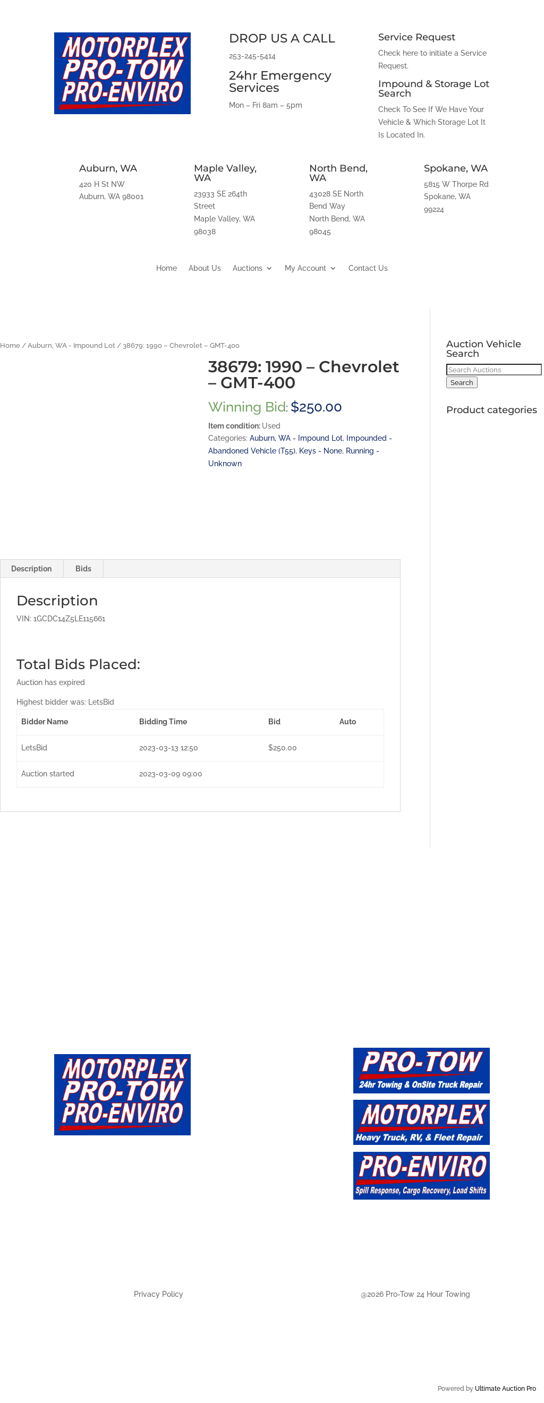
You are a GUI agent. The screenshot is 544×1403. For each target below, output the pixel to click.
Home (166, 268)
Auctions (247, 268)
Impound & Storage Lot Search (433, 88)
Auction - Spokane (248, 1257)
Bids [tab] (83, 568)
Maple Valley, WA (225, 173)
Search (461, 382)
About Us (205, 268)
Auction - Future (243, 1171)
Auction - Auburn (245, 1193)
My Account (305, 268)
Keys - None (320, 451)
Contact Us (368, 268)
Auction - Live (237, 1150)
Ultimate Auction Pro (505, 1388)
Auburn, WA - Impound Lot (71, 345)
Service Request (416, 37)
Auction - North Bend (255, 1235)
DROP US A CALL (282, 38)
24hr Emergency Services (280, 81)
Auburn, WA (108, 168)
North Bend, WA (338, 173)
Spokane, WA (456, 168)
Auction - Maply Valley (257, 1214)
